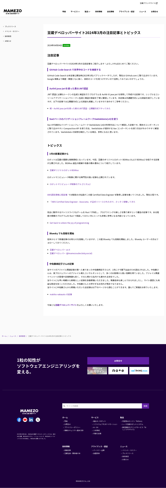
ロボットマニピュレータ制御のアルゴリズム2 (70, 184)
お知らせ (7, 41)
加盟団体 (96, 453)
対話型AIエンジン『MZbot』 (132, 421)
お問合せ (154, 11)
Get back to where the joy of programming (69, 222)
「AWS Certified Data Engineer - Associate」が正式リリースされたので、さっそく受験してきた (92, 201)
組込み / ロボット (99, 421)
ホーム (4, 336)
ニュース (142, 11)
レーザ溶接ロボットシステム (132, 424)
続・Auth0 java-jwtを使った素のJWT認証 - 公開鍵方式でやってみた (80, 108)
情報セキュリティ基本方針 (73, 430)
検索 (145, 405)
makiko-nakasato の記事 (61, 294)
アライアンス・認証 (126, 11)
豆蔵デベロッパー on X (60, 249)
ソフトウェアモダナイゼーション (105, 424)
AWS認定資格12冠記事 (57, 194)
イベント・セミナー (11, 31)
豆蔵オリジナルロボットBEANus (64, 170)
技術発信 (7, 36)
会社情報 (110, 11)
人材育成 (96, 430)
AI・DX (95, 427)
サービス (95, 417)
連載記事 (67, 450)
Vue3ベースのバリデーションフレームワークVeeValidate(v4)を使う (83, 118)
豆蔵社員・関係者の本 (72, 453)
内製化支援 (97, 433)
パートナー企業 (98, 450)
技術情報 (98, 11)
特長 (64, 11)
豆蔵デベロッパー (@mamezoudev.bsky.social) (71, 253)
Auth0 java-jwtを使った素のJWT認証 (68, 88)
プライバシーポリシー (72, 427)
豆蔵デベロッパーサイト (66, 304)
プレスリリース (10, 26)
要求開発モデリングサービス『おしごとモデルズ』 (134, 428)
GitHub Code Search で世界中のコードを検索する (75, 69)
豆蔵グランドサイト (147, 3)
